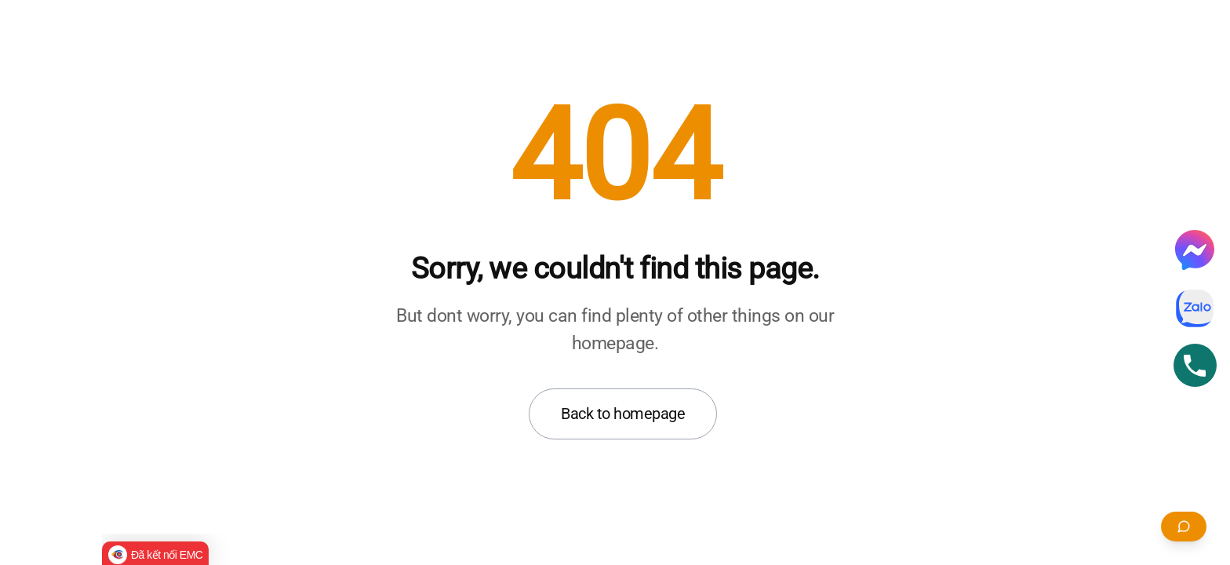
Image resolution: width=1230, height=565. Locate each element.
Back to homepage (623, 413)
